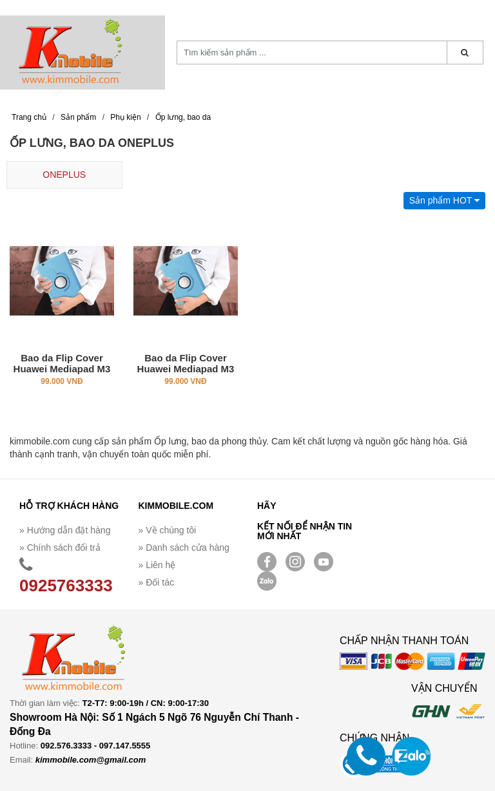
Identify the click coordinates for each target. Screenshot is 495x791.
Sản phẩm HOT (444, 200)
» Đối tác (156, 582)
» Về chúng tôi (168, 530)
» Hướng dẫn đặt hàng (64, 530)
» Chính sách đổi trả (60, 547)
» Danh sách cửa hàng (184, 547)
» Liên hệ (157, 565)
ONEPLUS (64, 174)
